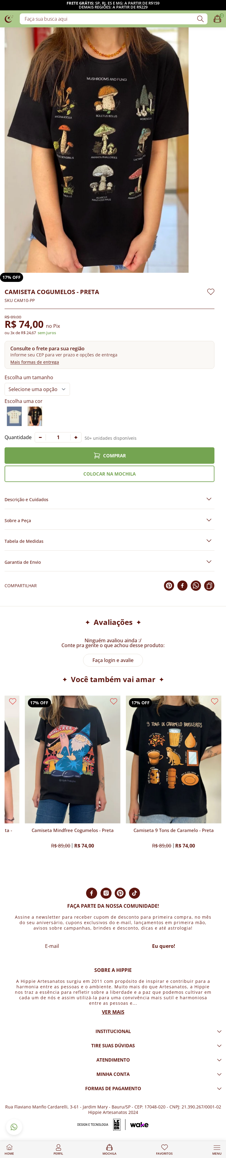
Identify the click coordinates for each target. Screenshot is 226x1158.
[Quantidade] (58, 437)
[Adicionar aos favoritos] (210, 292)
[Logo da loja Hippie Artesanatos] (9, 19)
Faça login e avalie (113, 660)
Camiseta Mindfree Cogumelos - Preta (73, 830)
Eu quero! (163, 946)
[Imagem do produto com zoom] (97, 150)
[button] (109, 354)
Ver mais (113, 1012)
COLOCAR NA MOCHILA (109, 474)
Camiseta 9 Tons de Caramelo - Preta (174, 830)
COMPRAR (109, 455)
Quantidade (18, 437)
